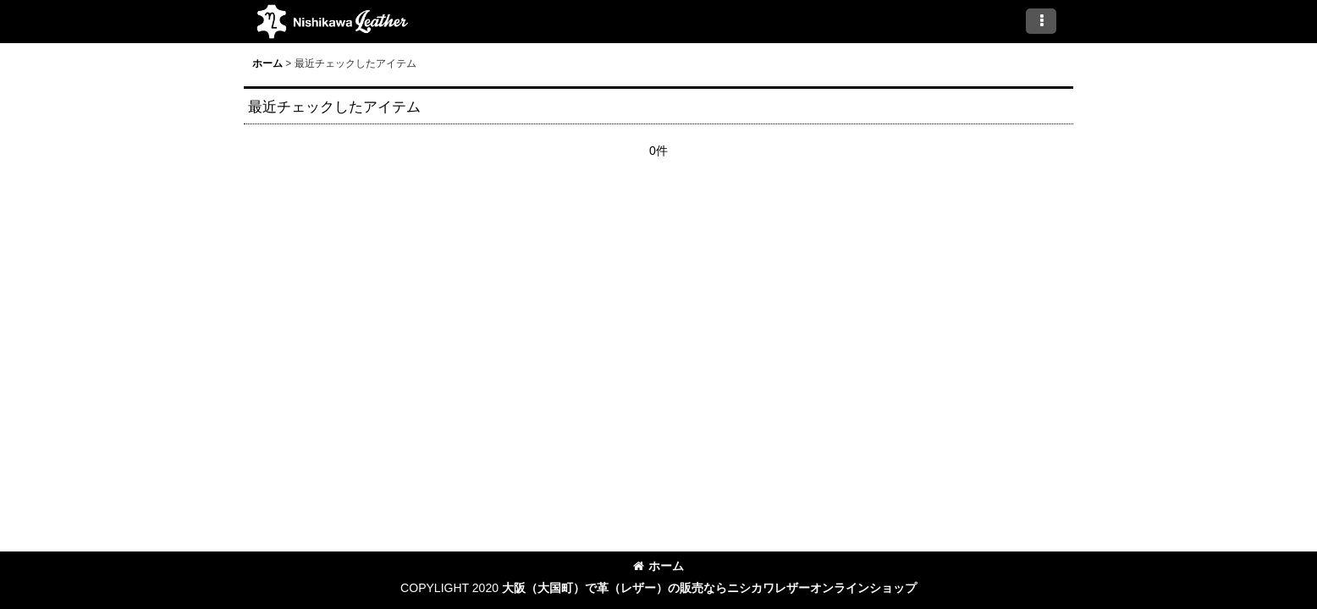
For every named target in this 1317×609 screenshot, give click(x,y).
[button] (1041, 21)
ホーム (658, 566)
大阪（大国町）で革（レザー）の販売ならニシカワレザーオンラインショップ (709, 588)
